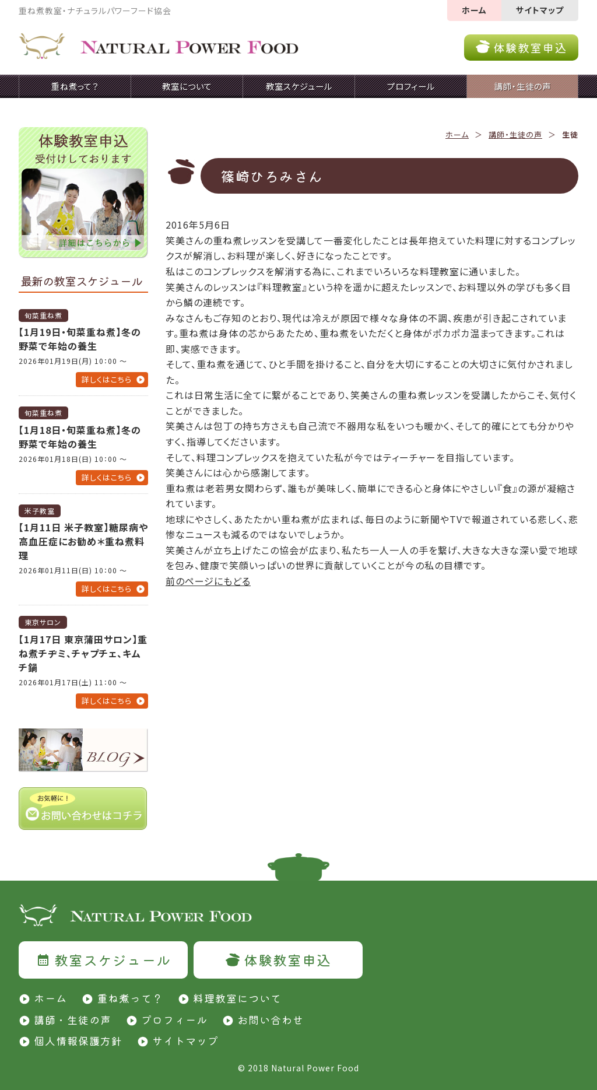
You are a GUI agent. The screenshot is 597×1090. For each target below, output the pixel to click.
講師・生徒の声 (515, 134)
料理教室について (237, 997)
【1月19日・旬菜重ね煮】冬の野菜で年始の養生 (80, 339)
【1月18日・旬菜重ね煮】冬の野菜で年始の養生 (80, 437)
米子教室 (39, 511)
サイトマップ (540, 10)
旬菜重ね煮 (43, 315)
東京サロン (42, 622)
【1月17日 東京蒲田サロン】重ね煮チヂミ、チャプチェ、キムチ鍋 (83, 653)
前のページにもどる (208, 581)
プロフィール (174, 1019)
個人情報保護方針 (78, 1040)
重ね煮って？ (130, 997)
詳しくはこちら (107, 379)
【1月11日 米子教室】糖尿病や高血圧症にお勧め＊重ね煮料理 (83, 541)
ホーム (474, 10)
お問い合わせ (270, 1019)
